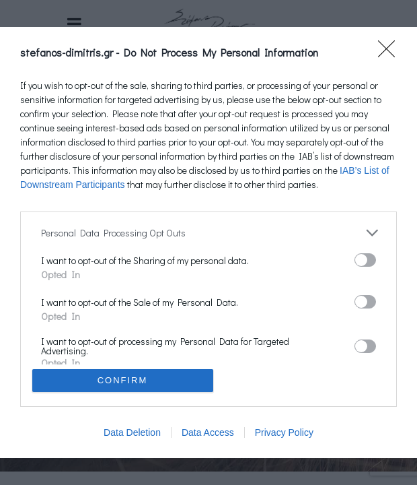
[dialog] (208, 242)
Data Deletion (132, 432)
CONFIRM (123, 380)
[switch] (365, 260)
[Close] (391, 53)
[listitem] (208, 233)
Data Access (208, 432)
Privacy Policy (284, 432)
